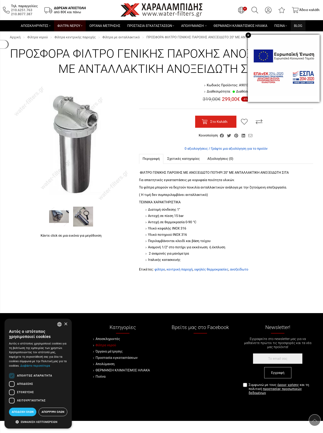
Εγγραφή (277, 373)
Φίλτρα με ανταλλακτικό (121, 37)
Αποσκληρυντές (108, 339)
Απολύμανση (105, 364)
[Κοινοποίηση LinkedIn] (243, 135)
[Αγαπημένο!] (244, 121)
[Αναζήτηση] (254, 10)
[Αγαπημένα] (281, 10)
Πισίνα (100, 377)
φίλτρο (160, 269)
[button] (38, 421)
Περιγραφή (151, 159)
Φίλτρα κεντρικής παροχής (75, 37)
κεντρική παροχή (179, 269)
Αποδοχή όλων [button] (23, 412)
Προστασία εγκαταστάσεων (116, 358)
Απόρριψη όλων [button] (52, 412)
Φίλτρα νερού (37, 37)
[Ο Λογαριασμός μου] (268, 10)
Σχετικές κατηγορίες (183, 159)
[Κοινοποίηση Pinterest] (236, 135)
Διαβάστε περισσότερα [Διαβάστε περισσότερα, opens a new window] (35, 365)
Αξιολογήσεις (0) (220, 159)
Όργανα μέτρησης (109, 351)
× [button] (65, 324)
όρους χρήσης (288, 385)
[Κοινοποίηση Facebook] (222, 135)
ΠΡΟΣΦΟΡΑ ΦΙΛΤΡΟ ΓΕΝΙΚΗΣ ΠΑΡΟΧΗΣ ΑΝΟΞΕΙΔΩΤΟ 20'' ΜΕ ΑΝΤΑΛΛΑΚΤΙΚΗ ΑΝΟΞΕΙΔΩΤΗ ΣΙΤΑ (220, 37)
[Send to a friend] (250, 135)
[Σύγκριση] (259, 121)
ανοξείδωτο (239, 269)
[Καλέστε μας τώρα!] (21, 10)
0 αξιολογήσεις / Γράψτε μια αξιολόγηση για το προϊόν (226, 149)
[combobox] (59, 324)
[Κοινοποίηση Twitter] (229, 135)
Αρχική (15, 37)
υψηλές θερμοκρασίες (211, 269)
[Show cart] (306, 10)
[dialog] (38, 374)
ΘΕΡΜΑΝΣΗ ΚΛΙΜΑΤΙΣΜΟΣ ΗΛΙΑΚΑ (123, 370)
